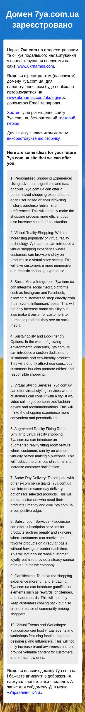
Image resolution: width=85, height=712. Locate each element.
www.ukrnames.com (35, 66)
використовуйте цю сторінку (33, 138)
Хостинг (14, 112)
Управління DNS (24, 692)
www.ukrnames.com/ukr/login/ (34, 97)
